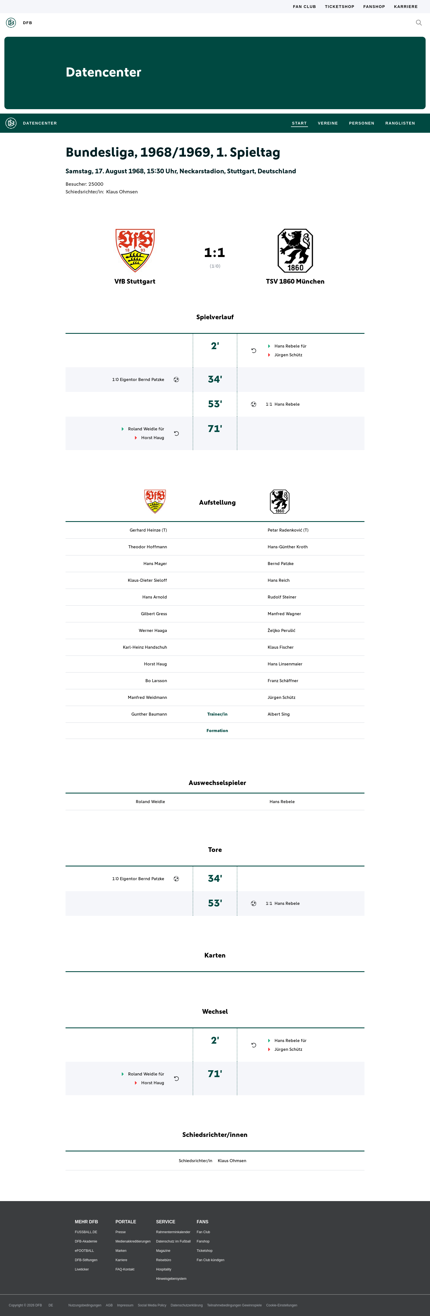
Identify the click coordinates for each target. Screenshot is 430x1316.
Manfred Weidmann (147, 697)
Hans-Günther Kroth (288, 547)
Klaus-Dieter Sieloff (147, 580)
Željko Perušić (281, 630)
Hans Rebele (287, 346)
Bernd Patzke (151, 379)
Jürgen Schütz (288, 355)
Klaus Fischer (281, 647)
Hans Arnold (154, 597)
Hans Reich (279, 580)
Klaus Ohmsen (122, 192)
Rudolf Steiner (282, 597)
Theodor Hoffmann (147, 547)
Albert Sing (279, 714)
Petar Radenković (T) (288, 530)
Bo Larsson (156, 681)
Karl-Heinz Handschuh (145, 647)
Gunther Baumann (149, 714)
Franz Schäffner (283, 681)
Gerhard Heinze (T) (148, 530)
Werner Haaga (153, 630)
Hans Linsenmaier (285, 664)
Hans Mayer (155, 563)
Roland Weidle (142, 429)
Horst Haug (152, 438)
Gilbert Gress (154, 614)
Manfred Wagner (284, 614)
